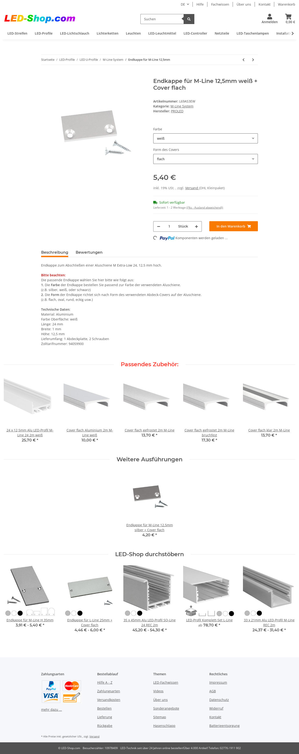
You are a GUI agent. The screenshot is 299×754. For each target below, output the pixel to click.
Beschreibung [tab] (54, 252)
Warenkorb (286, 4)
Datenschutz (219, 699)
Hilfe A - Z (104, 682)
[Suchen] (162, 19)
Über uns (244, 4)
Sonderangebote (166, 708)
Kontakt (265, 4)
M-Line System (182, 106)
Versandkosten (108, 699)
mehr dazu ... (51, 709)
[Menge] (169, 226)
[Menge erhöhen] (196, 226)
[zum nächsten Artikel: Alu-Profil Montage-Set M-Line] (253, 60)
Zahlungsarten (108, 691)
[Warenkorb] (288, 19)
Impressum (218, 682)
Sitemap (159, 717)
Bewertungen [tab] (89, 252)
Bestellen (104, 708)
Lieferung (104, 717)
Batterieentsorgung (224, 725)
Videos (158, 691)
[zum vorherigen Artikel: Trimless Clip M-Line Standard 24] (243, 60)
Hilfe (200, 4)
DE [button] (183, 4)
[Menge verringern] (158, 226)
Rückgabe (104, 725)
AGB (212, 691)
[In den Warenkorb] (45, 75)
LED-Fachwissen (165, 682)
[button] (269, 19)
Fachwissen (220, 4)
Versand (192, 188)
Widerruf (216, 708)
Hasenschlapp (164, 725)
